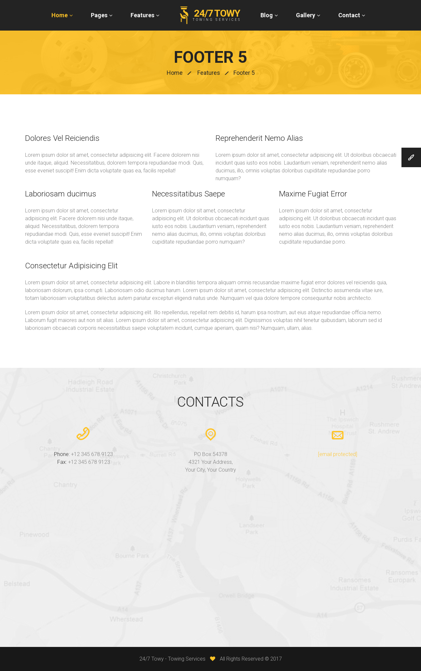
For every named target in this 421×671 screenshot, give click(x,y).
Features (142, 15)
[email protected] (337, 454)
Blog (266, 15)
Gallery (305, 15)
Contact (349, 15)
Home (59, 15)
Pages (99, 15)
